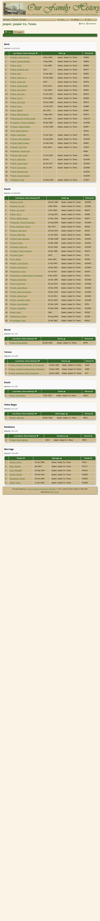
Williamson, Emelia (19, 316)
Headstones (80, 14)
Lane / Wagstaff (16, 470)
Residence (62, 436)
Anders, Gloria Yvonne (20, 57)
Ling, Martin (16, 259)
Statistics (87, 14)
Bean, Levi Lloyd (18, 102)
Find (62, 19)
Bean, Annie (16, 66)
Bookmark (92, 24)
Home (29, 14)
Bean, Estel (16, 74)
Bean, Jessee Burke (20, 86)
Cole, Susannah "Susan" (21, 227)
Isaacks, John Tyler (19, 147)
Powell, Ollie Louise (19, 155)
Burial (61, 339)
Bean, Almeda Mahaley (21, 61)
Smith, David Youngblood (21, 292)
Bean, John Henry (19, 90)
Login (24, 19)
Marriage (57, 458)
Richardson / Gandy (17, 479)
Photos (42, 14)
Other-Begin (61, 414)
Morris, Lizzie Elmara (20, 263)
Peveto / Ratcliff (16, 475)
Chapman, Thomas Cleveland (23, 123)
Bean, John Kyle (18, 94)
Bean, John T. (17, 98)
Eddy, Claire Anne (19, 135)
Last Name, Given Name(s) (25, 53)
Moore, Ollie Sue (17, 418)
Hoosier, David (17, 255)
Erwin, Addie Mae (18, 235)
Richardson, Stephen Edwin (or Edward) (27, 276)
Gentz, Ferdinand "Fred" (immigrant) (24, 373)
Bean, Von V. (17, 106)
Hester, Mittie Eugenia (20, 143)
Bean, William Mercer (20, 115)
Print (83, 24)
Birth (62, 53)
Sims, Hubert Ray (19, 159)
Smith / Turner (15, 483)
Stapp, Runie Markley (20, 304)
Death (65, 198)
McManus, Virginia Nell (21, 151)
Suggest (18, 32)
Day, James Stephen (20, 131)
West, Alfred (16, 312)
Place (8, 32)
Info (89, 19)
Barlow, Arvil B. (17, 202)
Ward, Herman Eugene (21, 176)
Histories (47, 14)
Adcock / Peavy (16, 462)
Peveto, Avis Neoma (19, 267)
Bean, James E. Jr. (19, 78)
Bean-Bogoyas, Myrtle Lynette (23, 119)
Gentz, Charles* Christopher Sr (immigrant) (27, 365)
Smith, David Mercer (19, 288)
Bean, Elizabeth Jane (20, 70)
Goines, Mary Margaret (21, 139)
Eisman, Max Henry (19, 231)
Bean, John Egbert (18, 395)
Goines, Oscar (17, 243)
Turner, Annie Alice (19, 168)
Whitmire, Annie (18, 180)
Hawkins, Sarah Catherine (22, 251)
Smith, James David (20, 164)
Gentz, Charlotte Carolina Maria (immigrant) (27, 369)
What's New (35, 14)
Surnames (94, 14)
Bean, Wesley (17, 110)
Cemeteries (72, 14)
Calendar (65, 14)
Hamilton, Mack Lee (19, 247)
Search (16, 19)
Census (65, 361)
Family (21, 458)
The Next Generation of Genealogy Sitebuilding (41, 489)
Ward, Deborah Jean (20, 172)
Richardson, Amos (19, 272)
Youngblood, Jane (18, 321)
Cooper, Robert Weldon (21, 127)
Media (76, 19)
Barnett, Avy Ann (18, 206)
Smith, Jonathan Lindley (21, 300)
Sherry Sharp (54, 492)
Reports (59, 14)
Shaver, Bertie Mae (19, 280)
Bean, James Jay (18, 82)
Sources (53, 14)
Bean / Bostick (15, 466)
